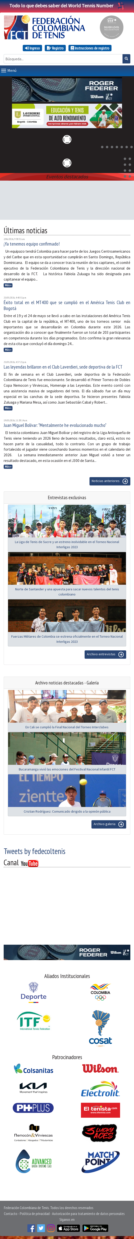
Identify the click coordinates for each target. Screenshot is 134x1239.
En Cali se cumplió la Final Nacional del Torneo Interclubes (67, 726)
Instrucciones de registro (90, 48)
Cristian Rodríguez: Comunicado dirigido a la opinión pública (67, 810)
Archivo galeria (109, 823)
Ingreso (32, 48)
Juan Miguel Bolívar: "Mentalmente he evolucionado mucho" (55, 424)
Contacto (10, 1212)
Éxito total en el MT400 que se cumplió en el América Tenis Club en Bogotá (67, 304)
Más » (8, 284)
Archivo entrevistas (105, 654)
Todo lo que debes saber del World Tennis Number (67, 5)
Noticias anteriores (110, 480)
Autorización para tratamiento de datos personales (88, 1212)
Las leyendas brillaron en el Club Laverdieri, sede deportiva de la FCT (63, 366)
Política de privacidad (35, 1212)
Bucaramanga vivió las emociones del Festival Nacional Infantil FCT (67, 768)
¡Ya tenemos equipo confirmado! (32, 243)
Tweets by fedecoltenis (34, 850)
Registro (55, 48)
